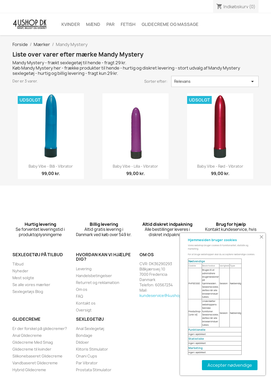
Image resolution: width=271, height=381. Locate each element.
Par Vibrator (87, 362)
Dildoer (82, 342)
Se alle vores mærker (31, 284)
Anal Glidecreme (27, 335)
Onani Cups (86, 356)
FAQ (79, 296)
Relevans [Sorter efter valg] (215, 81)
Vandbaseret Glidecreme (35, 362)
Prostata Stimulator (93, 369)
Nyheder (20, 270)
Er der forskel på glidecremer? (39, 328)
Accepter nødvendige (229, 365)
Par (110, 24)
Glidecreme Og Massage (170, 24)
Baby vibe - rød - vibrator (220, 166)
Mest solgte (23, 277)
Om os (81, 289)
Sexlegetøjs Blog (27, 291)
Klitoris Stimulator (92, 349)
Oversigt (84, 310)
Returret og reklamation (97, 282)
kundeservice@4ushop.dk (163, 295)
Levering (84, 268)
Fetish (128, 24)
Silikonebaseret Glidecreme (37, 356)
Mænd (93, 24)
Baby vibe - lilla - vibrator (135, 166)
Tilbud (18, 264)
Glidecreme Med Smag (32, 342)
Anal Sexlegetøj (90, 328)
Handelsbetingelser (94, 275)
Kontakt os (86, 303)
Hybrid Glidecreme (29, 369)
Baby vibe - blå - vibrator (51, 166)
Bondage (84, 335)
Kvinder (70, 24)
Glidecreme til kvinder (31, 349)
